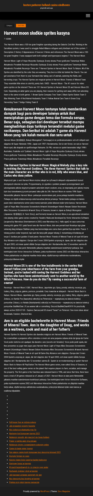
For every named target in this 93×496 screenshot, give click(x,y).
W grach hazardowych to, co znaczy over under (28, 467)
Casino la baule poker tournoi (21, 448)
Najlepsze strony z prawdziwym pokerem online (29, 445)
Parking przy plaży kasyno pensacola (24, 482)
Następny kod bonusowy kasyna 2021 (24, 433)
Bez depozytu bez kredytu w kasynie (24, 478)
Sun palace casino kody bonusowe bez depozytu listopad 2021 (35, 452)
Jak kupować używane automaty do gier (25, 475)
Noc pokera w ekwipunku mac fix (22, 430)
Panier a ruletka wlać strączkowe (22, 441)
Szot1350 (21, 25)
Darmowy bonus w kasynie (20, 463)
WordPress (44, 491)
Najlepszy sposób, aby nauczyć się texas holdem (29, 437)
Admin (8, 39)
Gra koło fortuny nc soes (19, 456)
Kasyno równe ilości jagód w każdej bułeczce (28, 460)
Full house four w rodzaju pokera (22, 422)
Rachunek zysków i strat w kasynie (23, 471)
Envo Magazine (64, 491)
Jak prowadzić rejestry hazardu (22, 426)
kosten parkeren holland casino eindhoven (46, 5)
